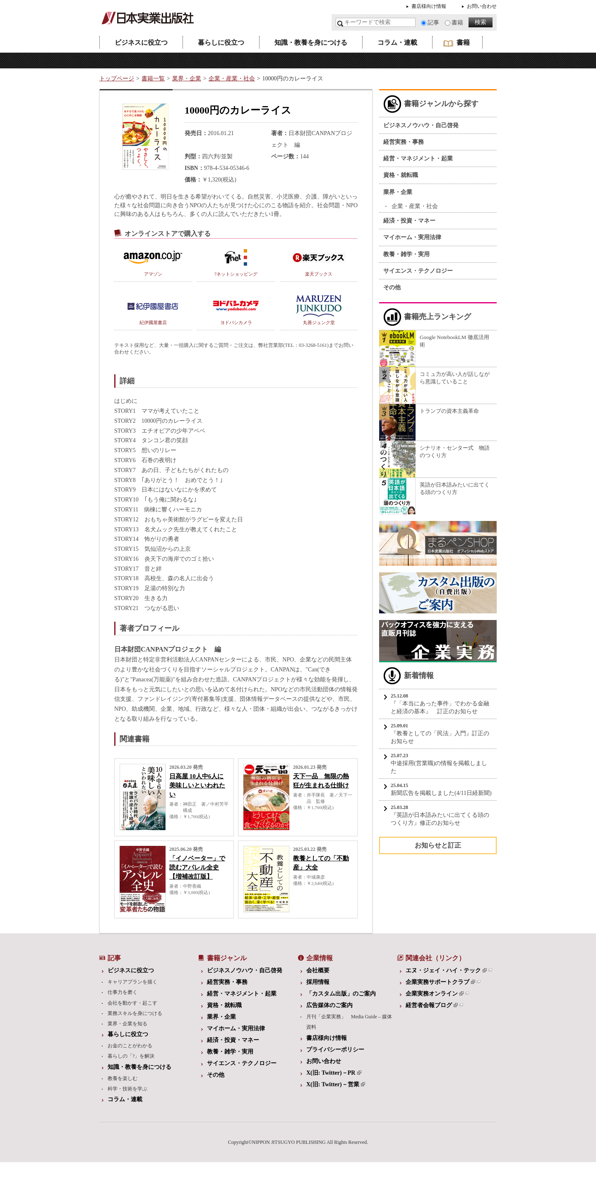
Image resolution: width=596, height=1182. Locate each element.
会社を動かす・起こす (132, 1003)
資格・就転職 (400, 175)
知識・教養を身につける (310, 42)
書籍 (457, 22)
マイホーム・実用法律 (412, 237)
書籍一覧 (153, 78)
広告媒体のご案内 (329, 1005)
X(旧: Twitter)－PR (333, 1073)
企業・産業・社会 (232, 78)
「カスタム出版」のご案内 (341, 994)
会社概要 (317, 970)
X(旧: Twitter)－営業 (335, 1084)
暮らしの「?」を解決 (131, 1056)
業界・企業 (186, 78)
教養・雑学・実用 (406, 254)
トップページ (116, 78)
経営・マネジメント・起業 (418, 158)
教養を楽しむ (122, 1078)
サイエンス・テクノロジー (418, 271)
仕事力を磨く (122, 992)
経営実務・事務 (403, 142)
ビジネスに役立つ (141, 42)
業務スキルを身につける (135, 1013)
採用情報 (317, 982)
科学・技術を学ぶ (127, 1089)
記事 (433, 22)
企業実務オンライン (435, 994)
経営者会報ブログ (432, 1005)
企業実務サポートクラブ (440, 982)
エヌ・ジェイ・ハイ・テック (446, 970)
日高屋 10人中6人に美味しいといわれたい (197, 785)
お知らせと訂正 (438, 845)
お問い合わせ (482, 6)
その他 (392, 287)
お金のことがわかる (130, 1046)
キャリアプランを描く (132, 982)
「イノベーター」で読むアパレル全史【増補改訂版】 (197, 867)
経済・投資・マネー (409, 221)
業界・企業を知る (127, 1024)
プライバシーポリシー (335, 1049)
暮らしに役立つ (221, 42)
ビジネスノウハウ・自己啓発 (421, 125)
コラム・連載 (397, 42)
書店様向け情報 (428, 6)
